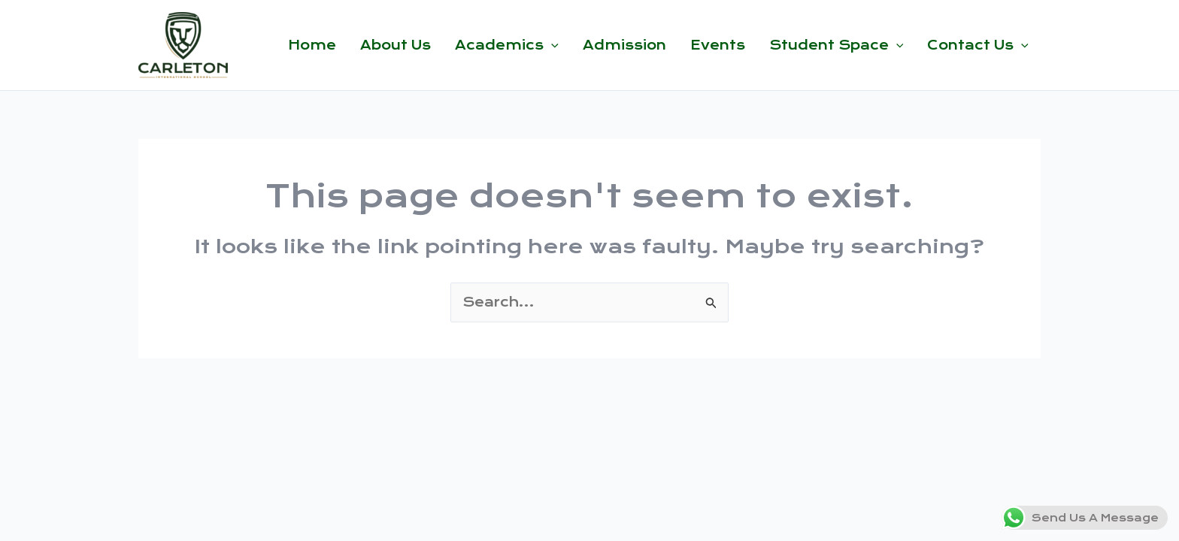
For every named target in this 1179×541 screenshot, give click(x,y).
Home (312, 45)
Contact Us (978, 45)
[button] (551, 45)
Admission (624, 45)
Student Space (836, 45)
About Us (395, 45)
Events (717, 45)
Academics (507, 45)
